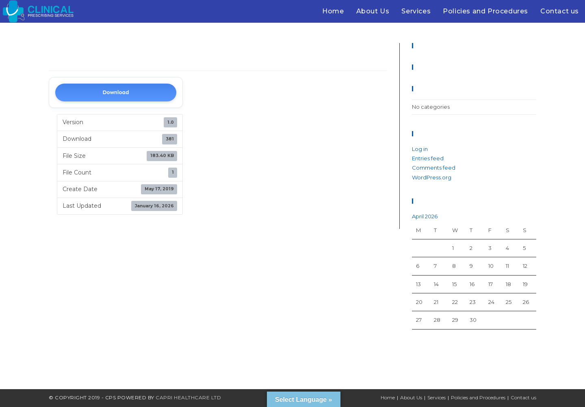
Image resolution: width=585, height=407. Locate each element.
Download (115, 92)
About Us (411, 397)
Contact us (523, 397)
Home (388, 397)
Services (436, 397)
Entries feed (428, 158)
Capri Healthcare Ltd (188, 397)
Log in (420, 149)
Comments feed (433, 167)
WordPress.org (431, 177)
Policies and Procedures (478, 397)
